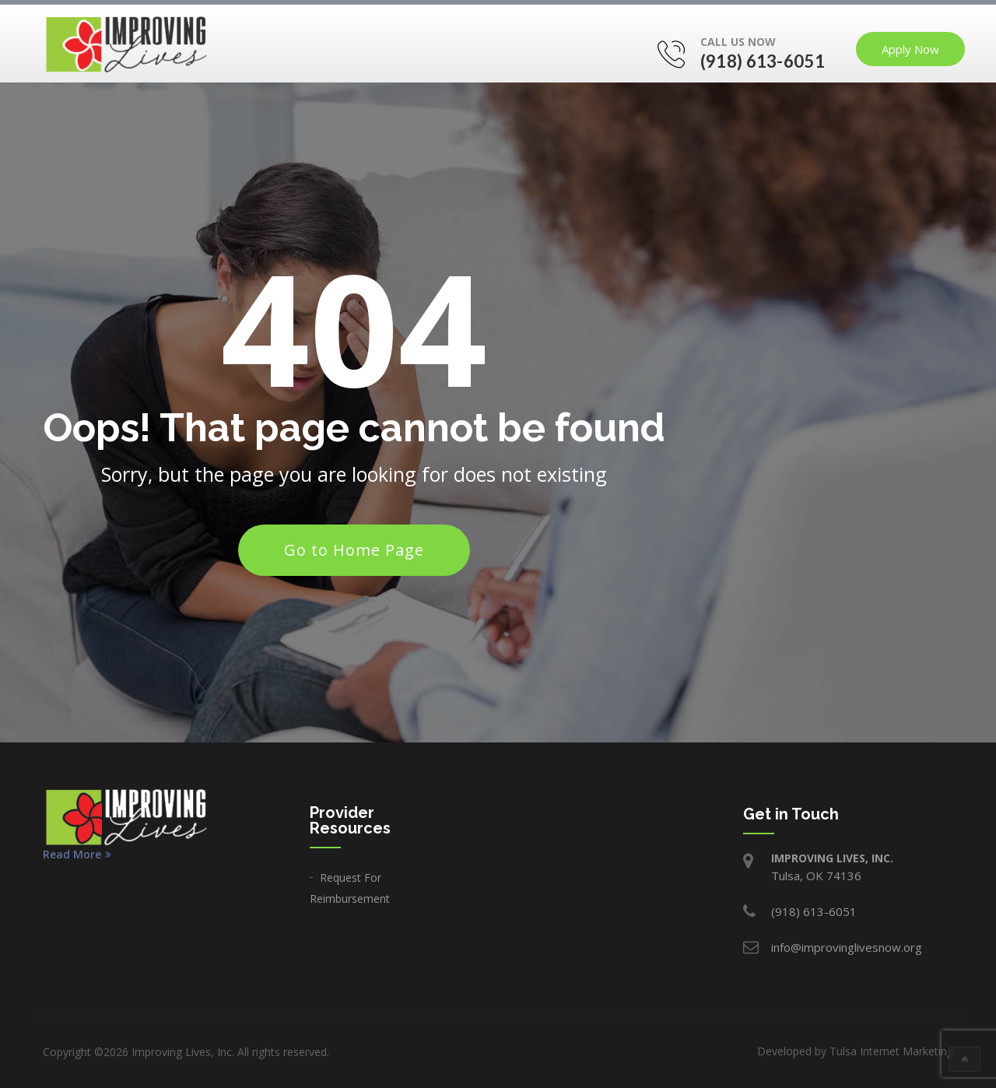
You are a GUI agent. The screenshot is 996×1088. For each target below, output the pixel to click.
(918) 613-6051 (762, 61)
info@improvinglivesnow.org (846, 947)
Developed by (855, 1051)
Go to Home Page (354, 549)
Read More (77, 855)
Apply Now (910, 49)
